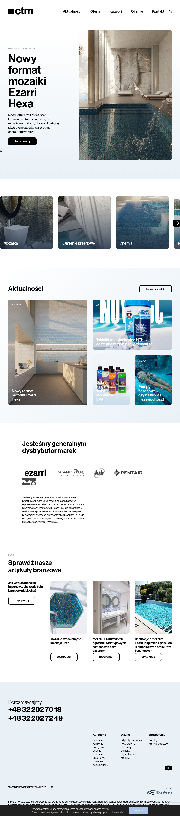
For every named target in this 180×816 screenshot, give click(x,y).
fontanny (98, 761)
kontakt (125, 757)
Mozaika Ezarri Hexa (22, 49)
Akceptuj (138, 810)
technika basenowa (99, 756)
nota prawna (128, 743)
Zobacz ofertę (22, 141)
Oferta (95, 11)
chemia (97, 750)
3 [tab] (1, 150)
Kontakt (158, 11)
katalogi (153, 740)
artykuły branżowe (132, 740)
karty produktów (158, 743)
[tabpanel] (90, 95)
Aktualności (72, 11)
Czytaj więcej (22, 600)
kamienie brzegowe (99, 745)
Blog (11, 555)
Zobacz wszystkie (155, 289)
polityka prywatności (128, 752)
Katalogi (116, 11)
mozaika (98, 740)
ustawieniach (116, 812)
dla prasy (126, 747)
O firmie (137, 11)
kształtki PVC (100, 764)
